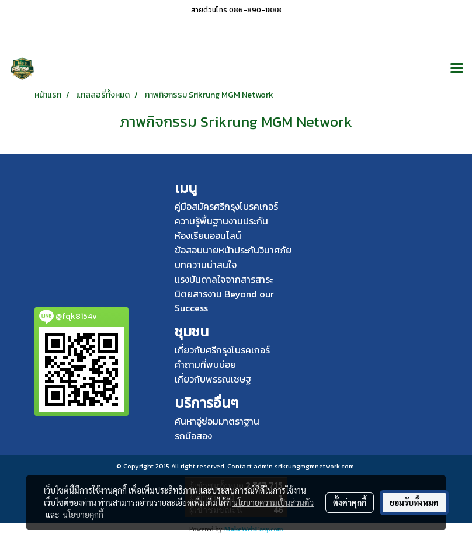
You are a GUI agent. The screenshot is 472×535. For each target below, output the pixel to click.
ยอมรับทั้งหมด (414, 502)
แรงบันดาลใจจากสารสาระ (224, 279)
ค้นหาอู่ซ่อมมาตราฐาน (217, 421)
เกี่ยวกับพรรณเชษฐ (213, 379)
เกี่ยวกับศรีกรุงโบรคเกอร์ (222, 350)
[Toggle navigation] (457, 69)
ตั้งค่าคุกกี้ (349, 502)
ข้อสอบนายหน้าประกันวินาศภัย (233, 250)
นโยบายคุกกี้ (83, 514)
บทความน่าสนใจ (206, 265)
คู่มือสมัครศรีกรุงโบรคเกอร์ (226, 206)
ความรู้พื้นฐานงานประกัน (221, 221)
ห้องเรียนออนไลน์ (208, 235)
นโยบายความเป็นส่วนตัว (273, 502)
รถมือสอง (193, 436)
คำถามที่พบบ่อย (205, 364)
